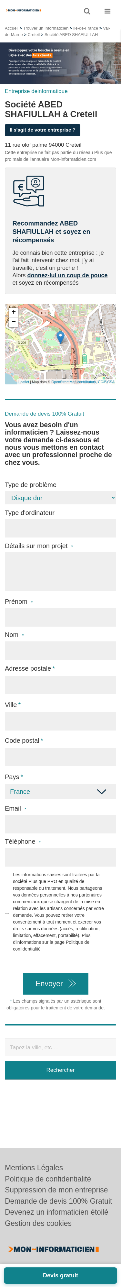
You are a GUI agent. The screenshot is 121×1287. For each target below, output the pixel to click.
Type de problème (30, 484)
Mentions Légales (34, 1167)
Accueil (11, 28)
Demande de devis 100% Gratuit (58, 1201)
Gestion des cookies (38, 1223)
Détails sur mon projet (39, 546)
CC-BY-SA (106, 382)
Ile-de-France (85, 28)
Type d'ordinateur (30, 512)
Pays (12, 776)
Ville (11, 704)
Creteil (33, 34)
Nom (14, 635)
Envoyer (49, 983)
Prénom (19, 601)
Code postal (22, 740)
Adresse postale (28, 668)
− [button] (14, 322)
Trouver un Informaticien (45, 28)
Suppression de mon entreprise (56, 1190)
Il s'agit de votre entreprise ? (43, 130)
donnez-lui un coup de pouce (67, 275)
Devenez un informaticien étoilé (56, 1212)
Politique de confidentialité (48, 1179)
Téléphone (23, 841)
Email (15, 808)
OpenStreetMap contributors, (74, 382)
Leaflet (23, 382)
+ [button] (14, 312)
